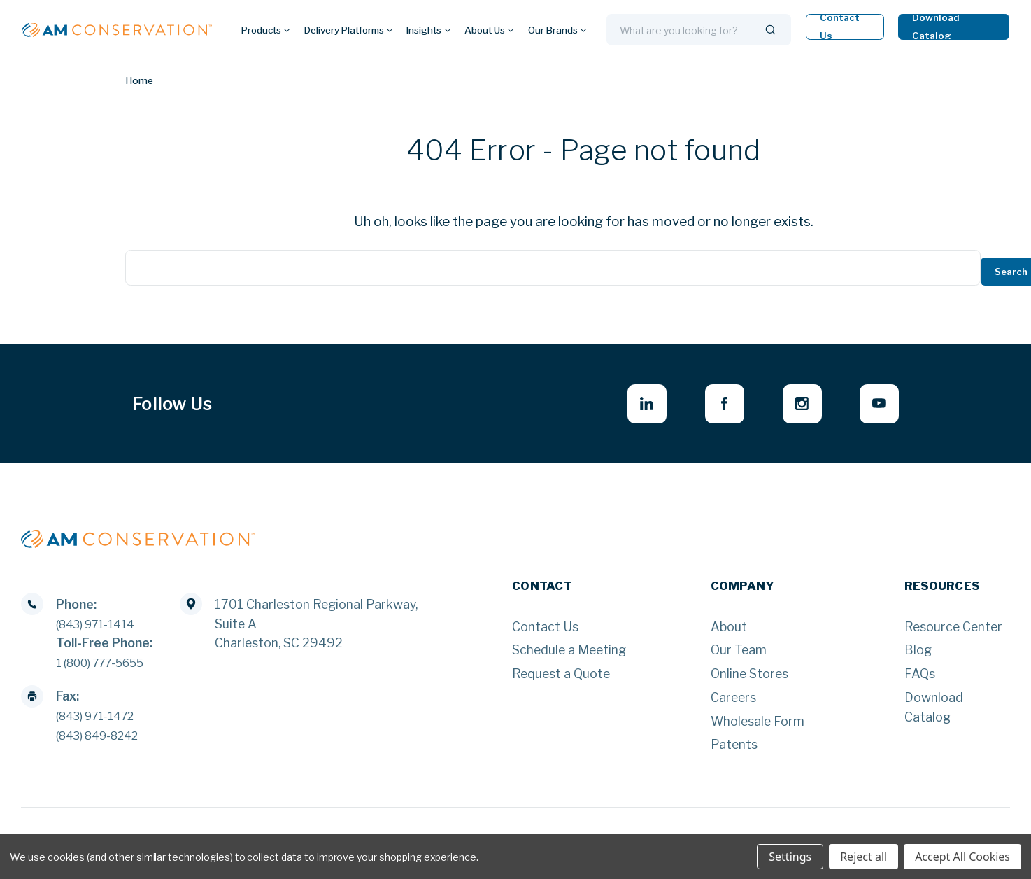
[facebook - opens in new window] (711, 406)
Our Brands (557, 30)
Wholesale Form (757, 724)
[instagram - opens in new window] (794, 406)
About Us (488, 30)
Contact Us (840, 27)
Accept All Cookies (962, 856)
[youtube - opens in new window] (877, 406)
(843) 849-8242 (104, 739)
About (729, 630)
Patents (734, 748)
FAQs (919, 677)
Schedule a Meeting (569, 654)
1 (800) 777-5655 (108, 666)
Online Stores (749, 677)
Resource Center (953, 630)
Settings (790, 856)
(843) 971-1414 (101, 628)
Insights (428, 30)
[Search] (770, 30)
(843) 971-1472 (102, 719)
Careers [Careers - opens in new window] (733, 701)
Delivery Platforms (348, 30)
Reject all (863, 856)
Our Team (739, 654)
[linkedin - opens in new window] (628, 406)
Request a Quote (561, 677)
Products (265, 30)
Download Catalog (936, 27)
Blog (918, 654)
